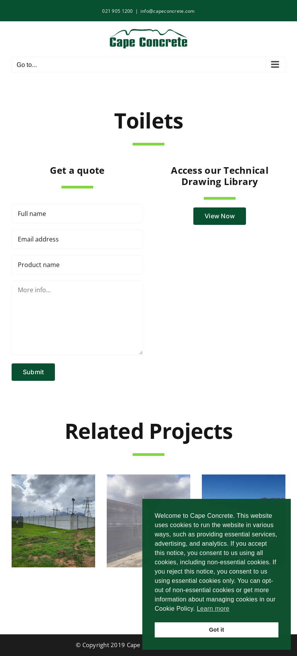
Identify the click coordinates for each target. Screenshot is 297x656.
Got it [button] (216, 630)
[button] (17, 522)
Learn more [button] (213, 608)
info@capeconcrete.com (167, 11)
